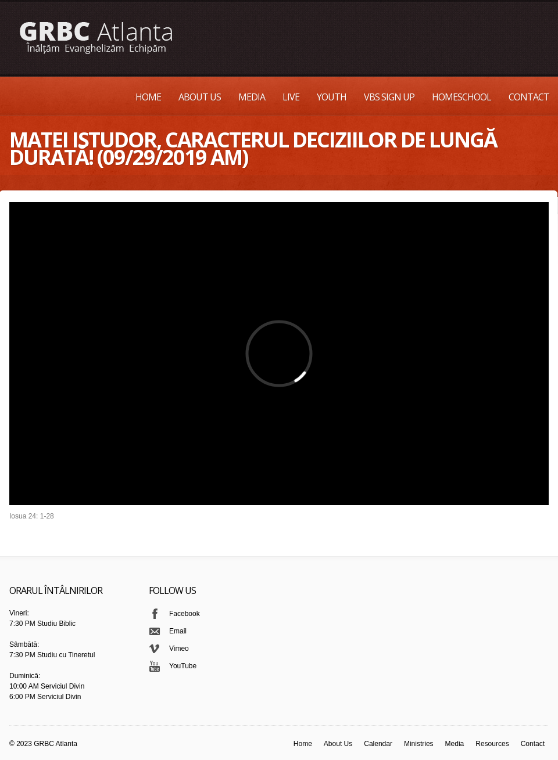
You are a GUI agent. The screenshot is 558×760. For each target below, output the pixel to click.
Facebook (184, 614)
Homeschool (461, 97)
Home (148, 97)
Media (251, 97)
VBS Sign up (389, 97)
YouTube (182, 666)
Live (290, 97)
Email (178, 631)
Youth (331, 97)
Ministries (419, 744)
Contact (529, 97)
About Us (199, 97)
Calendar (378, 744)
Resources (492, 744)
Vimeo (179, 648)
